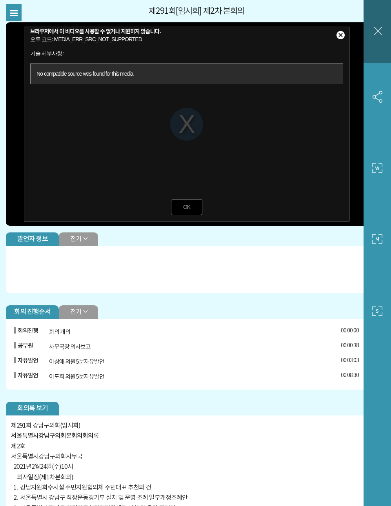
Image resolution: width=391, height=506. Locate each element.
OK (180, 198)
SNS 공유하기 (377, 97)
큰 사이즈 (377, 168)
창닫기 (377, 31)
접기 (77, 230)
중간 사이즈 (377, 239)
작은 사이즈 (377, 311)
